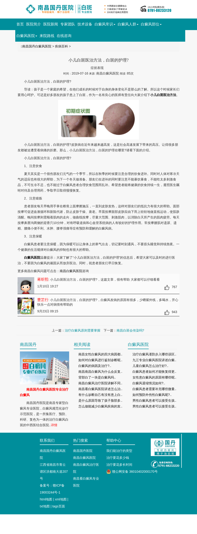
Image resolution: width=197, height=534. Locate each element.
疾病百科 (61, 46)
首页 (20, 24)
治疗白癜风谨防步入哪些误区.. (154, 354)
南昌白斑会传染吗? (130, 330)
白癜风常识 (105, 24)
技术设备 (84, 24)
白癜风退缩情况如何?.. (148, 383)
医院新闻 (50, 24)
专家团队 (67, 24)
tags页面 (58, 506)
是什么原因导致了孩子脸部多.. (100, 400)
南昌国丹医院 (82, 451)
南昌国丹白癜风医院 (36, 46)
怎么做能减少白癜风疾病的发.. (100, 406)
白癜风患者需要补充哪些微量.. (154, 389)
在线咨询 (64, 36)
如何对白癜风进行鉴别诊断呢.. (100, 360)
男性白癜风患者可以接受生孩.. (154, 400)
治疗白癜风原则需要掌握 (82, 330)
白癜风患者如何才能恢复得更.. (154, 371)
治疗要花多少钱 (117, 457)
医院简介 (33, 24)
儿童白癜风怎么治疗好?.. (150, 366)
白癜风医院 (26, 36)
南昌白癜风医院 (71, 271)
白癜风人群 (128, 24)
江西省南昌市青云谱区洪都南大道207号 (54, 471)
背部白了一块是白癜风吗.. (97, 377)
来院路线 (47, 36)
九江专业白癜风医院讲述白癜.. (154, 360)
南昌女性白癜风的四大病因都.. (100, 354)
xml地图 (61, 499)
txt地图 (45, 506)
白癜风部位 (151, 24)
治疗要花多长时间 (119, 464)
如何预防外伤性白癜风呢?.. (152, 395)
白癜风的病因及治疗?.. (94, 366)
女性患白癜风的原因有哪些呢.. (154, 377)
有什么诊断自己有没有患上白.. (100, 395)
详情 (54, 425)
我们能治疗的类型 (119, 451)
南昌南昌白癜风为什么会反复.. (100, 371)
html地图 (46, 499)
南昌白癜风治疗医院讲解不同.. (100, 383)
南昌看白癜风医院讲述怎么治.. (100, 389)
